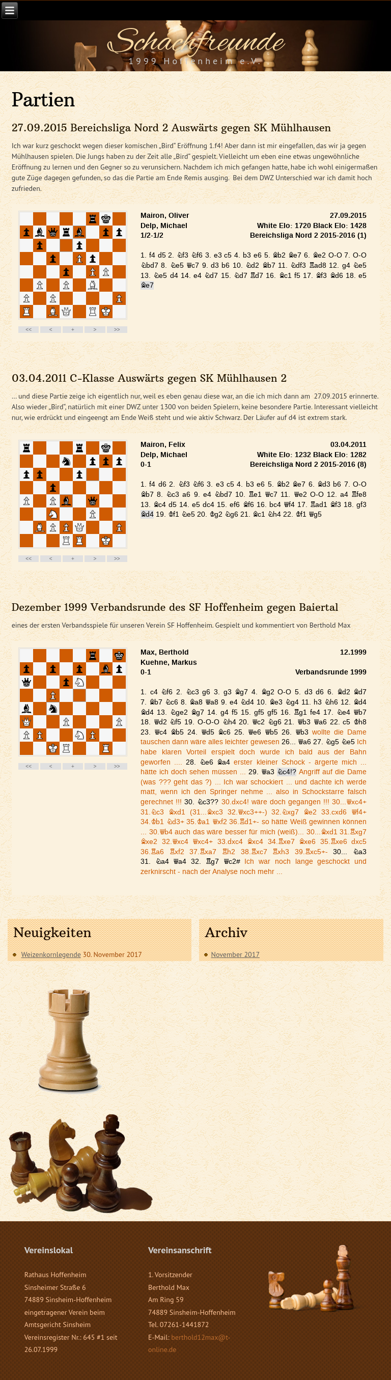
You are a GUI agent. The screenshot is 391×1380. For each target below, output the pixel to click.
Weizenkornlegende (51, 954)
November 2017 (235, 954)
